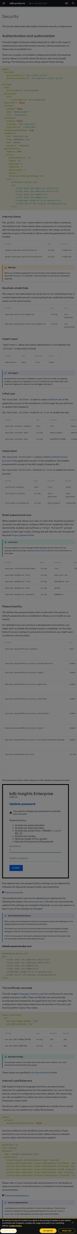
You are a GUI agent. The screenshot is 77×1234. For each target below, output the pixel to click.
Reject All (66, 1230)
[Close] (73, 1223)
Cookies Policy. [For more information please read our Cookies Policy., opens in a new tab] (15, 1226)
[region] (38, 1226)
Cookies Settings (8, 1231)
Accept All (48, 1230)
